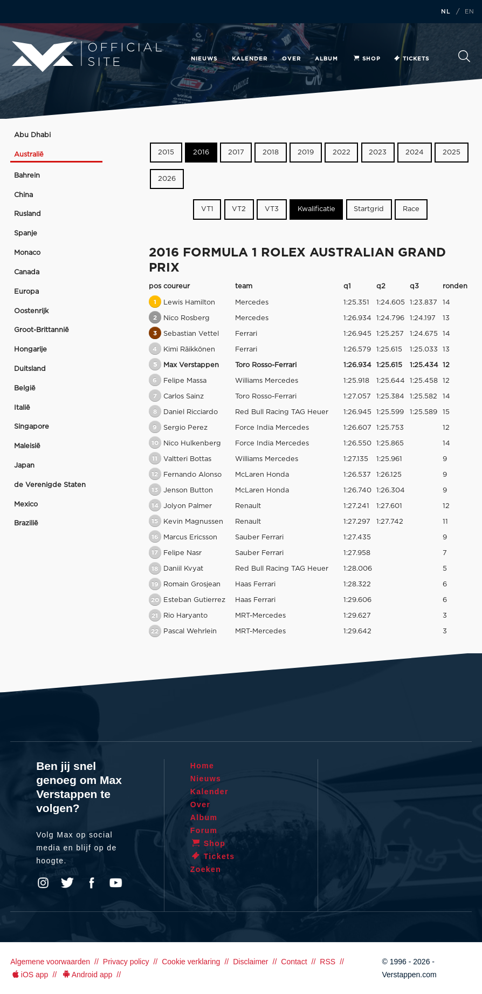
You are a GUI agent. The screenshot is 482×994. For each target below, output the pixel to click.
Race (411, 209)
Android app (86, 974)
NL (446, 12)
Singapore (31, 426)
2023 (378, 152)
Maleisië (27, 446)
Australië (29, 154)
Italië (22, 407)
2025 (451, 152)
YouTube (116, 883)
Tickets (411, 59)
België (25, 388)
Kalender (249, 59)
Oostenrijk (31, 311)
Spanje (25, 233)
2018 (271, 152)
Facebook (92, 883)
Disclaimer (250, 961)
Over (291, 59)
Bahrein (27, 175)
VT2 (239, 209)
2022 (341, 152)
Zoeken (464, 56)
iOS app (29, 974)
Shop (367, 59)
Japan (24, 465)
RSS (327, 961)
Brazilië (26, 523)
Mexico (26, 504)
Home (202, 765)
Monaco (27, 252)
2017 (236, 152)
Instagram (43, 883)
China (23, 195)
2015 (166, 152)
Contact (294, 961)
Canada (26, 272)
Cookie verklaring (191, 961)
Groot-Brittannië (41, 330)
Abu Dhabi (32, 135)
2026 (167, 178)
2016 (201, 152)
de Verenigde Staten (50, 485)
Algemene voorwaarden (50, 961)
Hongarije (30, 349)
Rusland (27, 214)
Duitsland (30, 369)
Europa (26, 291)
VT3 (272, 209)
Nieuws (204, 59)
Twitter (67, 883)
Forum (204, 830)
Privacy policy (126, 961)
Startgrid (369, 209)
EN (469, 12)
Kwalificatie (316, 209)
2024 (414, 152)
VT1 (207, 209)
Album (326, 59)
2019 (306, 152)
